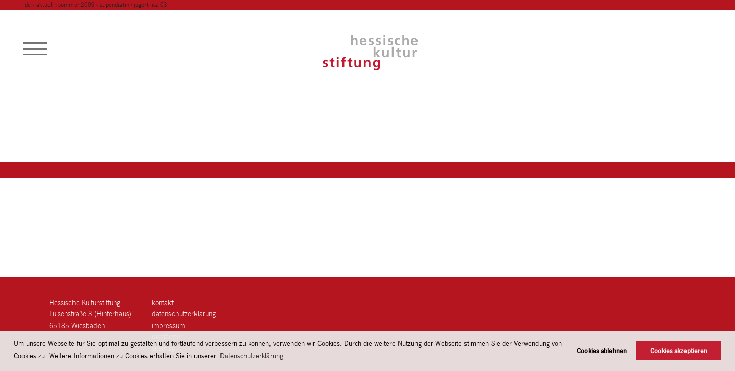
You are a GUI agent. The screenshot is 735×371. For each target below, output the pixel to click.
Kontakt (163, 302)
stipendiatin (114, 4)
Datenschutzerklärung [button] (251, 356)
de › (29, 4)
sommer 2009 (76, 4)
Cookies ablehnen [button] (602, 351)
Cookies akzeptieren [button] (678, 351)
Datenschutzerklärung (184, 313)
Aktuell (45, 4)
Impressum (168, 325)
